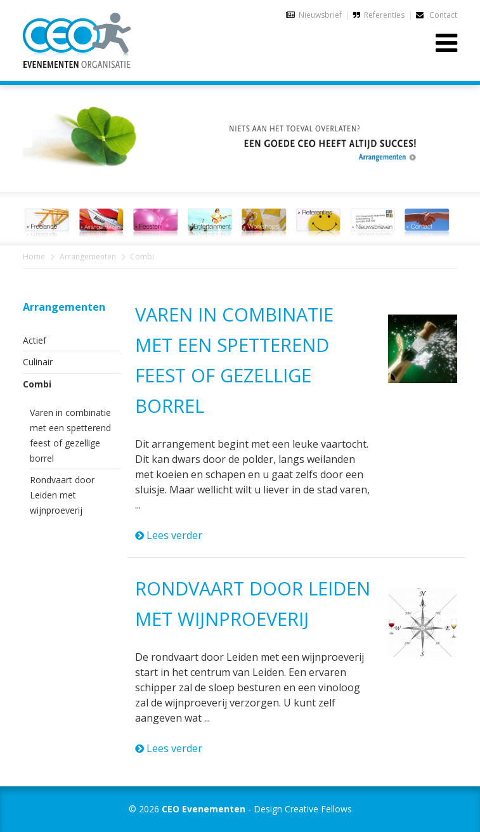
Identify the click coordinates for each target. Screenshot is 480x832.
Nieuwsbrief (320, 15)
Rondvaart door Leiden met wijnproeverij (62, 495)
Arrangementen (88, 256)
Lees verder (168, 535)
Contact (436, 15)
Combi (37, 384)
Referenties (384, 15)
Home (34, 256)
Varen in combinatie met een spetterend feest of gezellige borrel (70, 435)
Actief (34, 340)
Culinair (38, 362)
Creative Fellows (318, 809)
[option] (240, 131)
